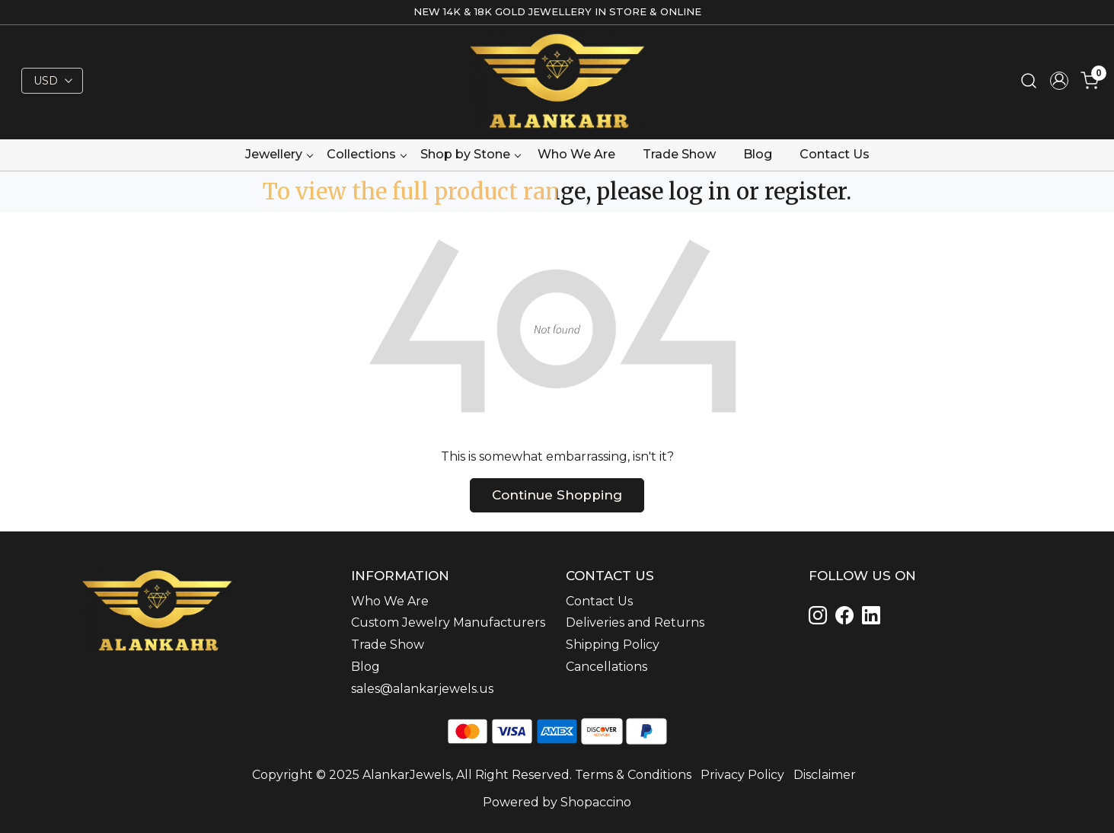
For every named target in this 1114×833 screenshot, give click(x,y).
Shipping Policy (612, 644)
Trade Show (679, 154)
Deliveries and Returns (635, 622)
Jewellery (278, 154)
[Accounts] (1059, 81)
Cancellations (606, 666)
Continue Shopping (557, 495)
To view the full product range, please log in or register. (557, 191)
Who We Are (576, 154)
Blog (757, 154)
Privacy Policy (742, 775)
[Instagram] (820, 618)
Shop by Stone (470, 154)
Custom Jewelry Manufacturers (448, 622)
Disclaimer (824, 775)
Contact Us (835, 154)
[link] (1028, 81)
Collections (366, 154)
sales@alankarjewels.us (422, 688)
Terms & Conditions (633, 775)
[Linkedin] (847, 618)
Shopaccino (595, 802)
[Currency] (52, 81)
